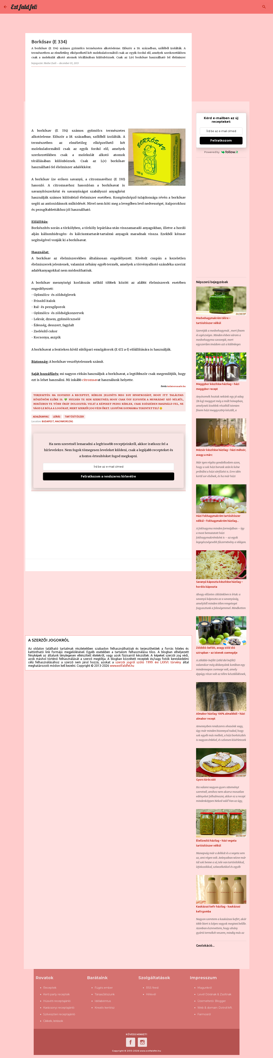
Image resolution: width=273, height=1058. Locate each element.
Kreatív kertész (105, 1007)
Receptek (49, 987)
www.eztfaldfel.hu (122, 665)
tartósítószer (74, 416)
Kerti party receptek (56, 994)
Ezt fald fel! (24, 7)
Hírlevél (151, 994)
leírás (56, 416)
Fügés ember (104, 987)
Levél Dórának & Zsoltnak (214, 994)
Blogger (220, 1001)
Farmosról (204, 1014)
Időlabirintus (103, 1001)
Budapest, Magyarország (57, 421)
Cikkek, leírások (53, 1021)
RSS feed (152, 987)
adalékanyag (41, 416)
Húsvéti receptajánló (57, 1001)
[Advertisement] (108, 96)
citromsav (90, 380)
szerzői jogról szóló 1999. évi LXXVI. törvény (148, 662)
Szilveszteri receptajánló (59, 1014)
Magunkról (204, 987)
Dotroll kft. (225, 1007)
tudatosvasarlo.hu (176, 386)
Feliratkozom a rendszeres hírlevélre (108, 476)
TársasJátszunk (105, 994)
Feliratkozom (221, 140)
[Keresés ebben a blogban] (250, 6)
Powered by (221, 152)
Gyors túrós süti (206, 779)
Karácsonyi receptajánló (58, 1007)
